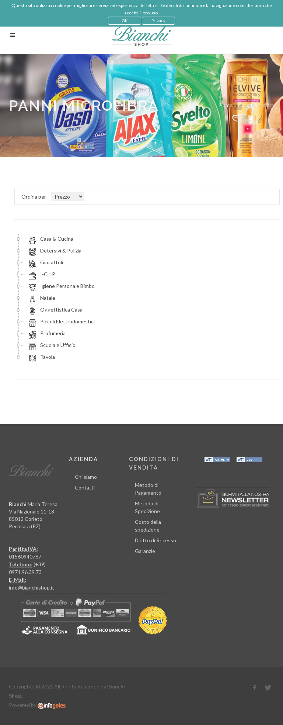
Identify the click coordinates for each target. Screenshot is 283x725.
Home (225, 105)
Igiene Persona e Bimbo (61, 286)
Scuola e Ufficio (51, 345)
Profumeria (46, 333)
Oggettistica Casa (55, 309)
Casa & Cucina (50, 238)
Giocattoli (45, 262)
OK (124, 20)
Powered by (37, 705)
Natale (41, 297)
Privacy (158, 20)
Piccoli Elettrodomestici (61, 321)
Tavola (41, 357)
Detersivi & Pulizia (54, 250)
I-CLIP (41, 274)
